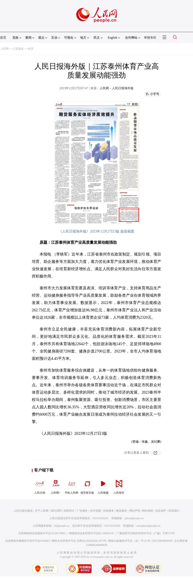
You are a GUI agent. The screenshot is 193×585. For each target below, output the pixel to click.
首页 (3, 37)
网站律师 (147, 510)
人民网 (5, 48)
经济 (30, 48)
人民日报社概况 (23, 510)
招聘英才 (69, 510)
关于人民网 (41, 510)
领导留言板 (87, 485)
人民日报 (40, 485)
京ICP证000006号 (162, 540)
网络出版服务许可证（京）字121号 (129, 540)
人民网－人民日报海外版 (117, 88)
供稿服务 (108, 510)
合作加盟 (95, 510)
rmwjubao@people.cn (148, 525)
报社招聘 (56, 510)
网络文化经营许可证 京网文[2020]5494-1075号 (79, 540)
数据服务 (121, 510)
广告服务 (82, 510)
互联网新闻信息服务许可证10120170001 (42, 533)
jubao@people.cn (134, 518)
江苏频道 (18, 48)
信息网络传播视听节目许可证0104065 (27, 540)
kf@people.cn (61, 525)
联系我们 (173, 510)
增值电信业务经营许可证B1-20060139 (91, 533)
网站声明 (134, 510)
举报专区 (150, 37)
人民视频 (103, 485)
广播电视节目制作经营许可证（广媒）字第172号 (146, 533)
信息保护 (160, 510)
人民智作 (119, 485)
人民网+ (55, 485)
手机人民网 (71, 485)
